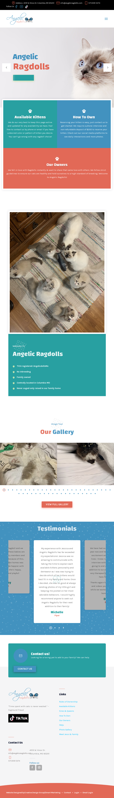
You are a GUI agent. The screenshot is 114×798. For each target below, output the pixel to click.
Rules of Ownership (68, 702)
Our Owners (57, 164)
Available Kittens (30, 117)
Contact (67, 793)
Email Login (88, 793)
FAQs (61, 725)
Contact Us (25, 669)
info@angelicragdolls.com (71, 2)
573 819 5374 (94, 2)
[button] (4, 489)
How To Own (84, 117)
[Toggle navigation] (106, 18)
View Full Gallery (57, 504)
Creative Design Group (34, 793)
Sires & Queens (66, 711)
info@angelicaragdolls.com (19, 753)
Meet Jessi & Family (68, 734)
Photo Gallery (65, 729)
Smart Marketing (52, 793)
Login (76, 793)
